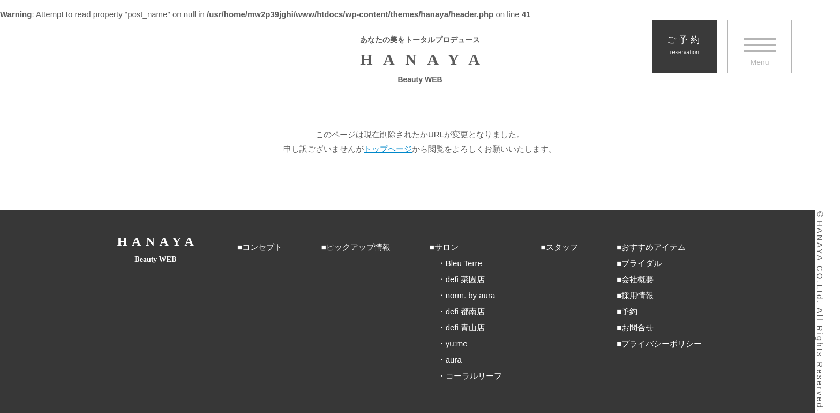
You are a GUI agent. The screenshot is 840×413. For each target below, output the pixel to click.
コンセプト (262, 247)
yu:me (457, 343)
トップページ (388, 148)
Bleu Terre (464, 263)
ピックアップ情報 (358, 247)
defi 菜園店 (465, 279)
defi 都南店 (465, 311)
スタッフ (562, 247)
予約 (629, 311)
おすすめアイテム (653, 247)
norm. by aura (471, 295)
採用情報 (637, 295)
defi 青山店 (465, 327)
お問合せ (637, 327)
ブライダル (641, 263)
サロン (446, 247)
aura (454, 359)
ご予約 (684, 45)
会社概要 (637, 279)
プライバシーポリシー (661, 343)
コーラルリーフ (474, 375)
